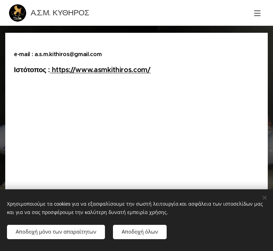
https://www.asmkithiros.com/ (101, 70)
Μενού (257, 13)
